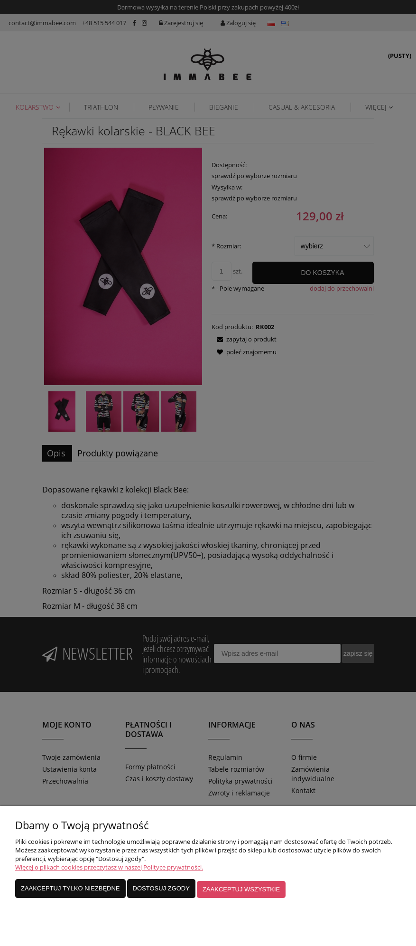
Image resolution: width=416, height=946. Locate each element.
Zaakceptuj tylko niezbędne (70, 891)
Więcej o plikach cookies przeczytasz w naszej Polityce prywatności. (109, 871)
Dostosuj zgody (161, 891)
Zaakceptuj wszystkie (241, 891)
